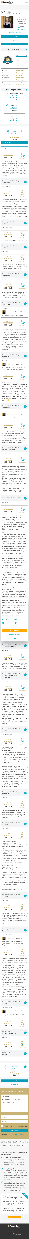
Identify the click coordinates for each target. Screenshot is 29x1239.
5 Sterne (17, 55)
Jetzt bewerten (14, 36)
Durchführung (5, 77)
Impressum (14, 1233)
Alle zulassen (14, 630)
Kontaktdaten (17, 49)
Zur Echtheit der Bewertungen (14, 32)
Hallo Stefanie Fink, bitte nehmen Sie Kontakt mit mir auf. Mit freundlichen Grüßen (14, 1103)
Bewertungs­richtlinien (7, 1232)
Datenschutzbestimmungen (16, 1134)
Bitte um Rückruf (8, 1126)
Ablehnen (14, 638)
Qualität (4, 70)
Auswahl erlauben (14, 634)
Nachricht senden (14, 1130)
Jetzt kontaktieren (14, 44)
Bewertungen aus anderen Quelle (22, 28)
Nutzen (4, 73)
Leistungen (5, 75)
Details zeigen (21, 626)
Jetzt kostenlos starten (14, 1217)
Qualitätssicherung (15, 1232)
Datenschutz (23, 1232)
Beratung (4, 80)
